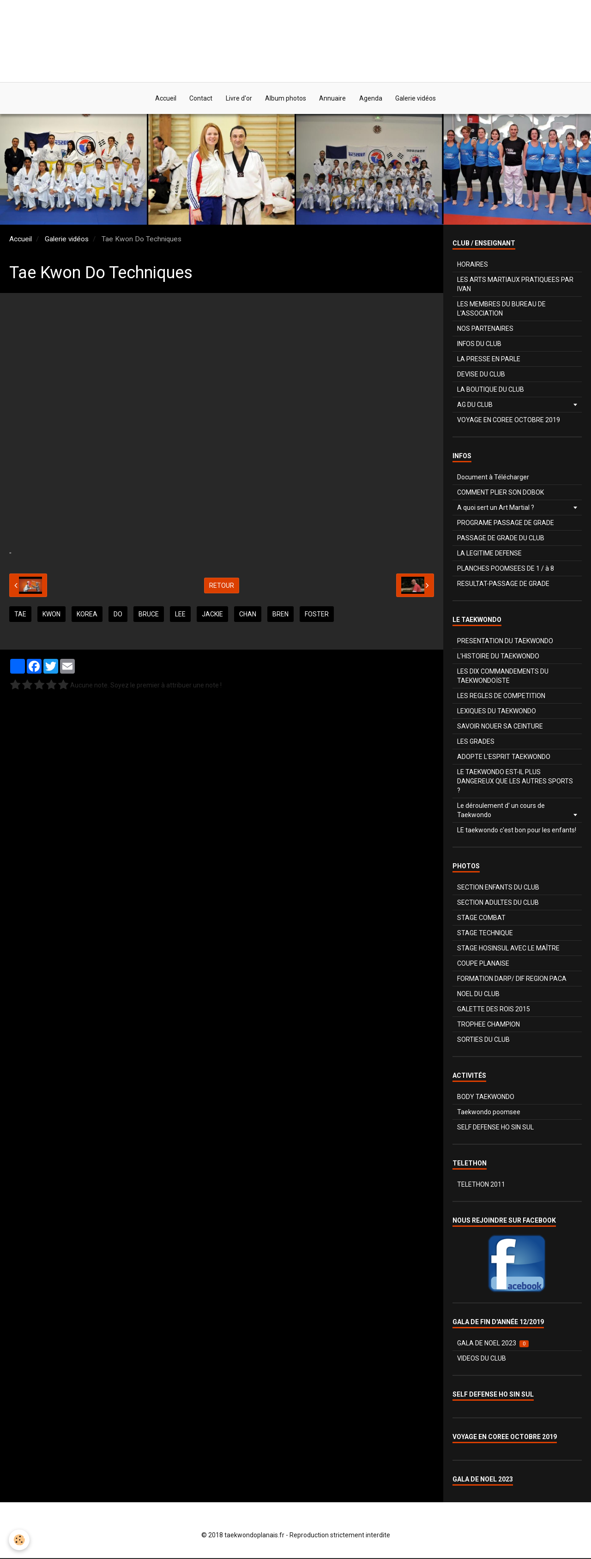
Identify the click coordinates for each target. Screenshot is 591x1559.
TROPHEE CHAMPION (488, 1025)
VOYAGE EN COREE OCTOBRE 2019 (508, 420)
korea (87, 615)
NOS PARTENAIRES (485, 329)
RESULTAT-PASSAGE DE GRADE (503, 584)
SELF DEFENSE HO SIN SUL (495, 1128)
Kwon (51, 615)
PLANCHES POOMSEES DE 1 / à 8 (505, 569)
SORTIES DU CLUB (483, 1040)
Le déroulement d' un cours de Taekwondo (501, 811)
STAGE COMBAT (481, 918)
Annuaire (333, 98)
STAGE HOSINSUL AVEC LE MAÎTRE (508, 949)
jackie (212, 615)
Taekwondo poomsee (488, 1113)
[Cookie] (19, 1539)
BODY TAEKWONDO (485, 1097)
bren (280, 615)
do (118, 615)
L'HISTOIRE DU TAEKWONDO (498, 657)
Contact (199, 98)
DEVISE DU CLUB (481, 375)
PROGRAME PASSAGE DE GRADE (505, 523)
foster (317, 615)
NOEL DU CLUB (478, 994)
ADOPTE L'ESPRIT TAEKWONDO (503, 757)
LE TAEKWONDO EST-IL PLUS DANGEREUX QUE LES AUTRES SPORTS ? (515, 782)
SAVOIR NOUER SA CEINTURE (500, 727)
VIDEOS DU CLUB (481, 1359)
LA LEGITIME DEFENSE (489, 554)
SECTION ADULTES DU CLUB (498, 903)
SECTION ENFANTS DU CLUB (498, 888)
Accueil (163, 98)
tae (20, 615)
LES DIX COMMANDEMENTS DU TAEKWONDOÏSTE (503, 677)
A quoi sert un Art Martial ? (495, 508)
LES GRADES (476, 742)
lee (180, 615)
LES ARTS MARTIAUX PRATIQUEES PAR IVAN (515, 285)
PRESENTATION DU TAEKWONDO (505, 641)
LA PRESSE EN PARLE (488, 360)
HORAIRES (472, 265)
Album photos (285, 98)
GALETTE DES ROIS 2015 (493, 1010)
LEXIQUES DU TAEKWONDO (496, 712)
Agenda (372, 98)
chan (247, 615)
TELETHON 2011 (481, 1185)
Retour (221, 586)
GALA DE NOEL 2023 (493, 1344)
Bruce (149, 615)
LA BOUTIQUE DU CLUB (490, 390)
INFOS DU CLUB (479, 344)
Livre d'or (238, 98)
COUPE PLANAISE (483, 964)
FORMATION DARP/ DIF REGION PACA (512, 979)
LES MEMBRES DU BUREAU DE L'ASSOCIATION (501, 309)
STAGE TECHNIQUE (485, 934)
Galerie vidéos (418, 98)
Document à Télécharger (493, 478)
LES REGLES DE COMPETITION (501, 696)
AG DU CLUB (475, 405)
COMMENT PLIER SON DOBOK (500, 493)
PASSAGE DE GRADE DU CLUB (500, 539)
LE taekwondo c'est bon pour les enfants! (516, 831)
